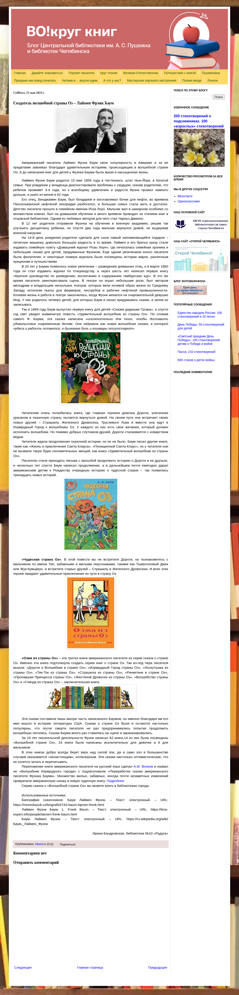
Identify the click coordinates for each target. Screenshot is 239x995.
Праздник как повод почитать (35, 80)
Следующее (23, 967)
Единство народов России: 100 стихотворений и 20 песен (200, 314)
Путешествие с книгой (180, 73)
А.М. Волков (143, 766)
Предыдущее (157, 967)
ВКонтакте (185, 196)
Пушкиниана (211, 73)
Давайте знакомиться (47, 73)
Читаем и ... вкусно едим (79, 80)
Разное (213, 80)
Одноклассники (189, 201)
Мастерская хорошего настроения (151, 80)
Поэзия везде (191, 80)
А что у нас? (112, 80)
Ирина (39, 844)
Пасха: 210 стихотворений (196, 352)
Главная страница (90, 967)
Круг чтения (108, 73)
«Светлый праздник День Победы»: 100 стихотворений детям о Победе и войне (199, 340)
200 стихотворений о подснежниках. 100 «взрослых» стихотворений (199, 121)
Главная (20, 73)
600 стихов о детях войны (196, 360)
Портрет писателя (81, 73)
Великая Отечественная (140, 73)
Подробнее (115, 781)
